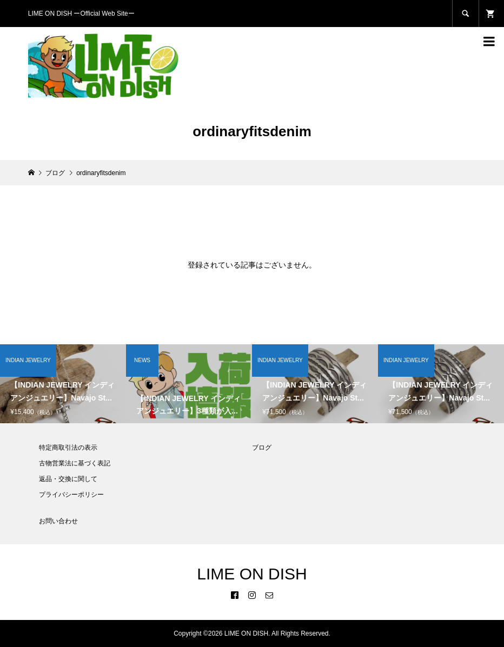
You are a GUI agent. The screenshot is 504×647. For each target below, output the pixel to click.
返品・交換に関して (68, 479)
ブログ (261, 447)
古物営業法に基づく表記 (74, 463)
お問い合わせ (58, 521)
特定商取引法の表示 (68, 447)
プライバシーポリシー (71, 494)
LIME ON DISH (252, 574)
